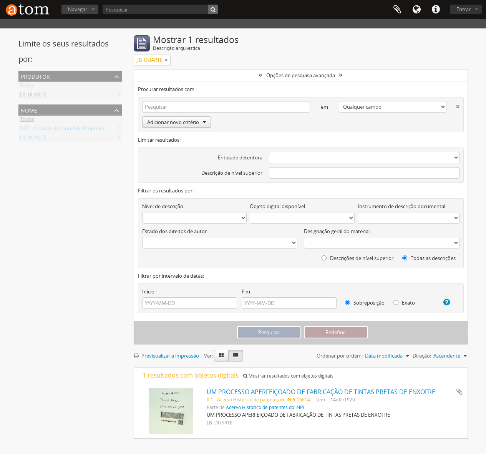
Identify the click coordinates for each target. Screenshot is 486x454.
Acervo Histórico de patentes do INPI (265, 407)
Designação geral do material (337, 231)
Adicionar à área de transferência (459, 392)
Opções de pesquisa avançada (300, 75)
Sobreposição (365, 302)
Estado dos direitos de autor (174, 231)
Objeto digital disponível (277, 206)
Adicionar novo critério (176, 122)
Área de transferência (397, 9)
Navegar (77, 9)
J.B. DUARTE (33, 96)
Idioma (416, 9)
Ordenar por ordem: (340, 355)
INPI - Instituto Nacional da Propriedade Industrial (77, 129)
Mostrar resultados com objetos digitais (288, 376)
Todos (27, 86)
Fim (246, 291)
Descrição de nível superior (231, 172)
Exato (404, 302)
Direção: (422, 355)
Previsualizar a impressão (166, 355)
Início (148, 291)
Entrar (463, 9)
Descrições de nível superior (357, 258)
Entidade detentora (240, 157)
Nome (29, 109)
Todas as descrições (429, 258)
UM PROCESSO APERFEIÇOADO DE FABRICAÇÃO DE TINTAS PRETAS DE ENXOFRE (321, 392)
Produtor (35, 76)
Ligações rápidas (435, 9)
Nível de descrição (162, 206)
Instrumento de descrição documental (401, 206)
